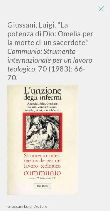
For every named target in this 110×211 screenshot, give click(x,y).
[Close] (101, 9)
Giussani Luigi (20, 206)
